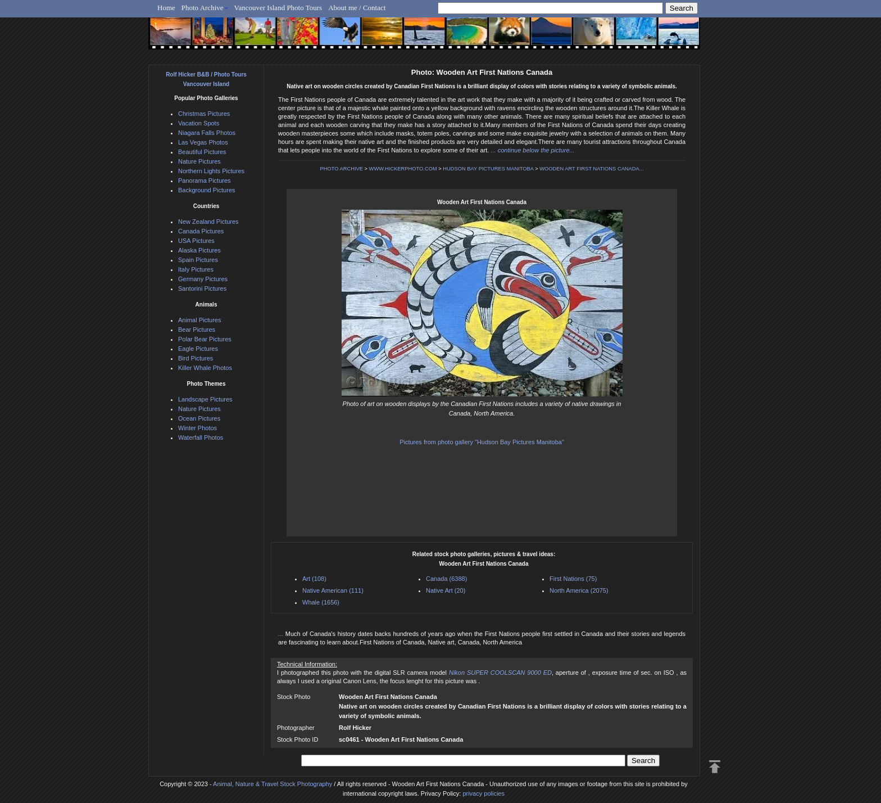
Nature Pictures (199, 161)
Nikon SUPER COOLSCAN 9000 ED (500, 672)
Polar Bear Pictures (204, 339)
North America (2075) (579, 590)
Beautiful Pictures (202, 151)
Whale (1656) (320, 602)
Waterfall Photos (200, 437)
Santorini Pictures (202, 288)
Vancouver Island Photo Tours (278, 7)
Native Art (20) (445, 590)
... (281, 633)
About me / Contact (356, 7)
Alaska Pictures (199, 250)
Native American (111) (333, 590)
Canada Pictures (201, 231)
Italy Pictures (196, 269)
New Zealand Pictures (208, 221)
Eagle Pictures (198, 348)
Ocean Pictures (199, 418)
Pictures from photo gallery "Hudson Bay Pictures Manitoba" (481, 442)
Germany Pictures (203, 279)
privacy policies (483, 793)
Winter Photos (197, 428)
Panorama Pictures (204, 180)
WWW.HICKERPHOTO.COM (403, 169)
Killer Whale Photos (205, 367)
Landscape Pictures (205, 399)
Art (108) (314, 578)
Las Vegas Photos (203, 142)
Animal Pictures (199, 320)
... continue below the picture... (532, 150)
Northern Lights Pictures (211, 171)
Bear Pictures (196, 329)
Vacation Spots (198, 123)
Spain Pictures (198, 259)
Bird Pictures (195, 358)
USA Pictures (196, 240)
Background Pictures (206, 190)
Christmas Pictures (204, 113)
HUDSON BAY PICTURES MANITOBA (488, 169)
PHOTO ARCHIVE (341, 169)
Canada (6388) (446, 578)
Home (166, 7)
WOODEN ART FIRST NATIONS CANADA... (591, 169)
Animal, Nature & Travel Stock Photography (272, 784)
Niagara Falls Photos (206, 132)
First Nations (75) (573, 578)
